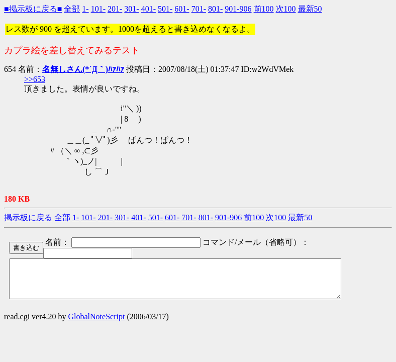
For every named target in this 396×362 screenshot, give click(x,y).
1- (85, 9)
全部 (72, 9)
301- (131, 9)
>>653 (34, 79)
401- (148, 9)
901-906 (238, 9)
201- (115, 9)
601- (181, 9)
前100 (264, 9)
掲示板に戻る (28, 217)
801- (215, 9)
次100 (286, 9)
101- (98, 9)
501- (165, 9)
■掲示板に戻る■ (33, 9)
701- (198, 9)
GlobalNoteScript (96, 324)
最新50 (310, 9)
